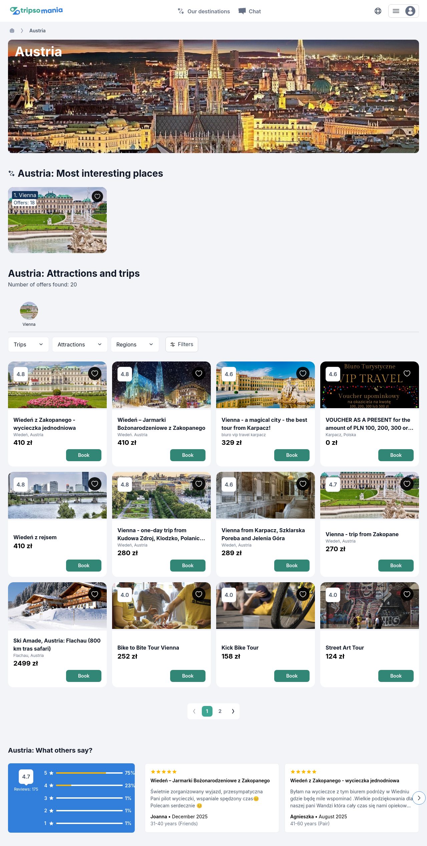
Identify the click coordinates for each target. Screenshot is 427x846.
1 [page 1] (207, 711)
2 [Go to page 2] (220, 711)
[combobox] (28, 344)
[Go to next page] (233, 711)
